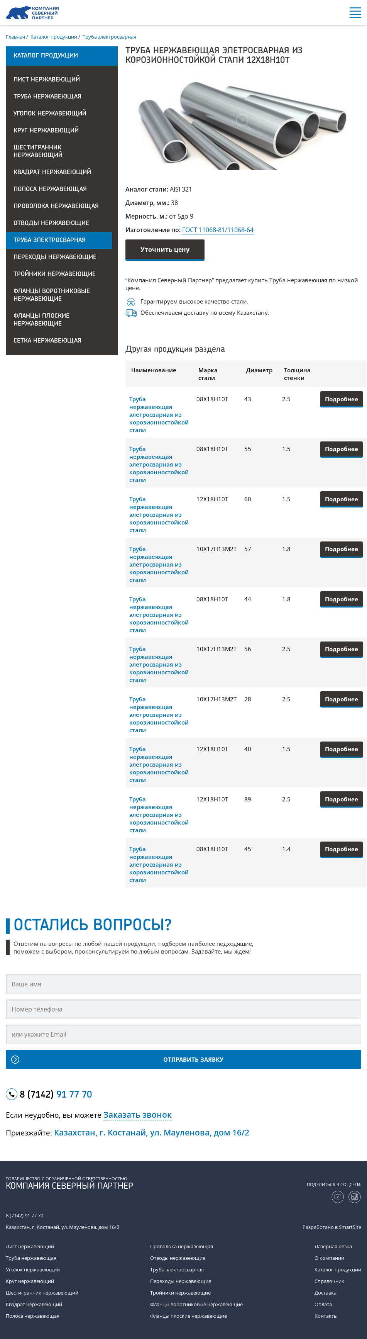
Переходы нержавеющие (55, 258)
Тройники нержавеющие (55, 275)
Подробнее (341, 399)
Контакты (326, 1315)
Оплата (323, 1304)
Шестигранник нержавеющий (38, 152)
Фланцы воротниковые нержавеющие (52, 295)
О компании (329, 1257)
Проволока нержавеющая (56, 207)
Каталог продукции (338, 1269)
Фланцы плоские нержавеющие (41, 320)
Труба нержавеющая (47, 97)
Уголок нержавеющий (50, 114)
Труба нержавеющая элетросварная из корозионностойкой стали (159, 414)
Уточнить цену (164, 249)
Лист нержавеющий (47, 80)
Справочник (329, 1281)
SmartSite (350, 1227)
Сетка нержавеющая (47, 341)
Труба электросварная (50, 241)
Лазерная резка (333, 1246)
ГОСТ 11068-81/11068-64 (218, 230)
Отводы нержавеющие (51, 224)
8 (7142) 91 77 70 (24, 1215)
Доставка (326, 1292)
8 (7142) (56, 1095)
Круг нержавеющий (46, 131)
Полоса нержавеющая (50, 190)
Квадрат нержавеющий (52, 173)
